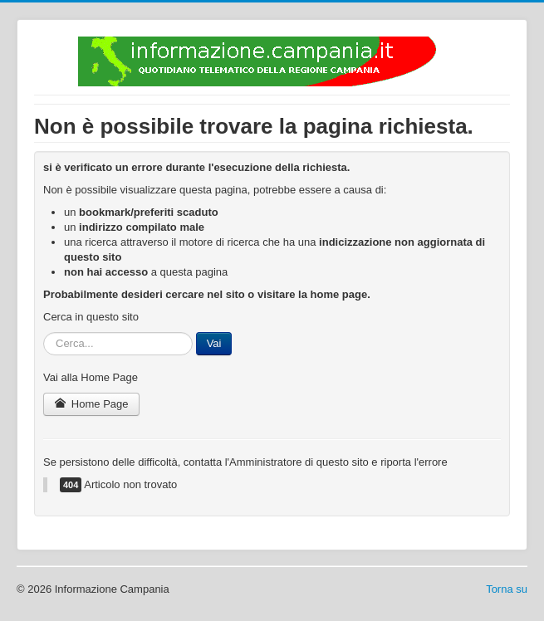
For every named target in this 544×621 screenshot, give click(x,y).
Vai (214, 343)
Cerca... (43, 332)
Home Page (91, 404)
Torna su (506, 589)
